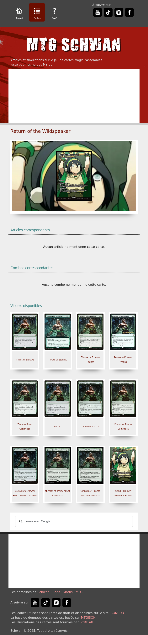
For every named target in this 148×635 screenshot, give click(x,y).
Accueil (19, 13)
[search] (73, 521)
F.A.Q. (55, 13)
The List (58, 426)
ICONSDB (117, 613)
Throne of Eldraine (25, 359)
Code (56, 592)
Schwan (43, 592)
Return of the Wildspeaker (40, 131)
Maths (67, 592)
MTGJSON (88, 617)
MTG (79, 592)
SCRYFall (86, 622)
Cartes (37, 13)
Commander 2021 (90, 426)
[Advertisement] (74, 96)
